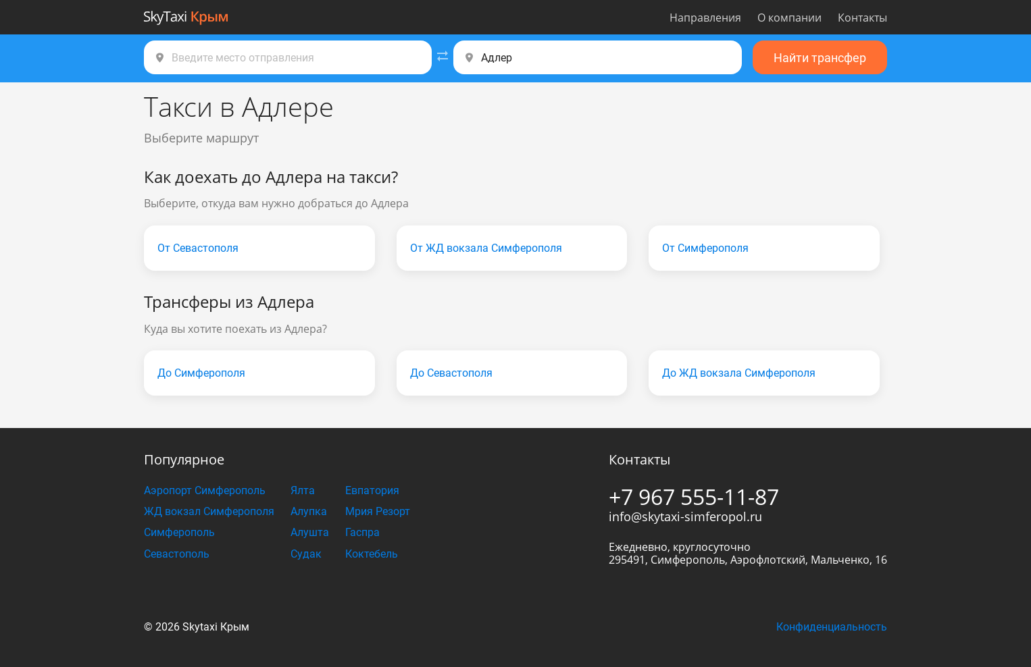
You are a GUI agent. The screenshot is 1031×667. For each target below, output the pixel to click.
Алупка (309, 511)
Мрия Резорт (377, 511)
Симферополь (179, 532)
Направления (705, 17)
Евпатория (372, 490)
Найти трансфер (820, 58)
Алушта (310, 532)
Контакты (862, 17)
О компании (789, 17)
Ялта (303, 490)
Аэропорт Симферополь (205, 490)
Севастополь (176, 554)
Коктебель (371, 554)
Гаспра (362, 532)
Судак (306, 554)
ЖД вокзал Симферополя (209, 511)
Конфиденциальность (831, 626)
